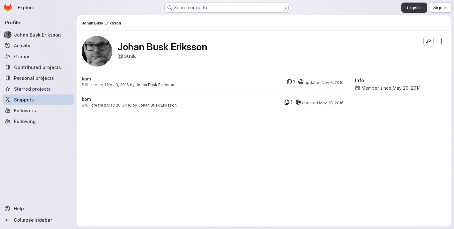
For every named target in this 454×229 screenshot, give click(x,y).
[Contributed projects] (38, 67)
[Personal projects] (38, 78)
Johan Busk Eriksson (155, 84)
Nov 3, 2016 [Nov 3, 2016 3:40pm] (118, 84)
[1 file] (291, 82)
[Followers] (38, 110)
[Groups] (38, 56)
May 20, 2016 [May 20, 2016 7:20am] (119, 105)
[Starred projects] (38, 89)
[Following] (38, 121)
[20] (301, 82)
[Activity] (38, 45)
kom (86, 78)
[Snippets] (38, 99)
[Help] (38, 209)
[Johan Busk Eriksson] (38, 35)
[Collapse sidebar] (38, 220)
